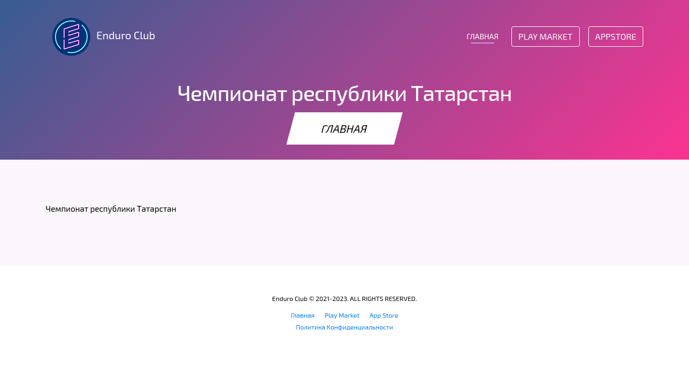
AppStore (615, 36)
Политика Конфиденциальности (344, 327)
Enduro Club (100, 36)
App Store (384, 315)
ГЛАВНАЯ (482, 36)
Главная (302, 315)
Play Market (545, 36)
